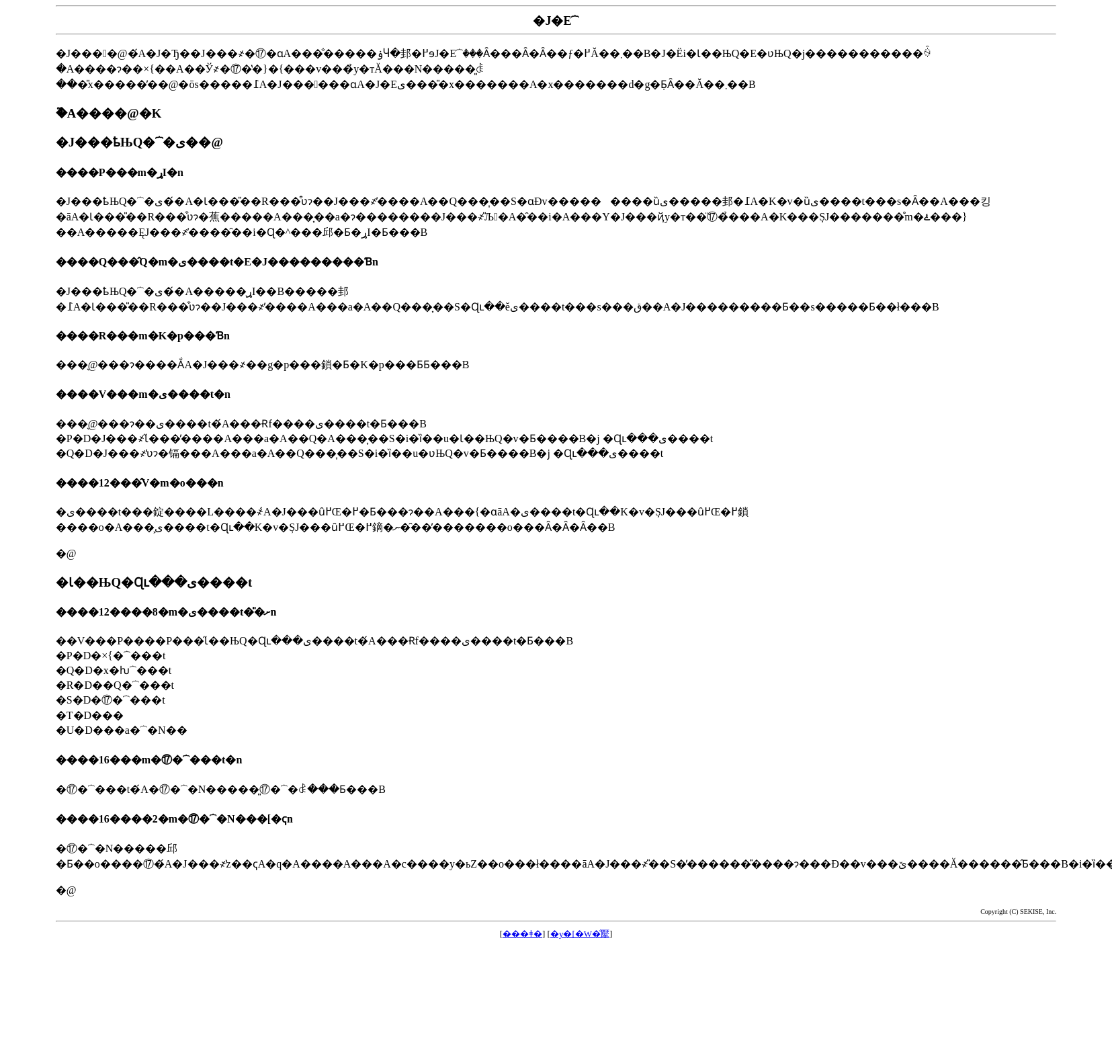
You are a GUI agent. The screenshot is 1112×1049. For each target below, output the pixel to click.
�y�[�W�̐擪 (579, 934)
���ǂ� (522, 934)
